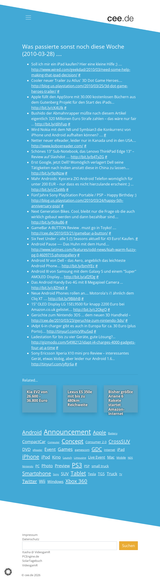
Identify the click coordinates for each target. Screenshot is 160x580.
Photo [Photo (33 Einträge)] (47, 465)
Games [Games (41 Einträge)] (65, 449)
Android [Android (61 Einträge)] (32, 432)
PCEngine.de (30, 556)
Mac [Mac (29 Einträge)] (110, 457)
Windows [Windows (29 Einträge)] (55, 481)
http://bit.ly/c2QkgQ (90, 309)
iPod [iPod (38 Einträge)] (45, 457)
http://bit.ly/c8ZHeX (47, 287)
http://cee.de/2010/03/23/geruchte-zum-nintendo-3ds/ (77, 320)
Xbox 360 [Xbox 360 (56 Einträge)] (76, 481)
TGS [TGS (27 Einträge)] (101, 473)
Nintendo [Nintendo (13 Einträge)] (27, 466)
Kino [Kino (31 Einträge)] (56, 457)
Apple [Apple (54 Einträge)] (99, 432)
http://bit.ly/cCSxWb (48, 189)
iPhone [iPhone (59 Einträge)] (30, 456)
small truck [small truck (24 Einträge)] (100, 466)
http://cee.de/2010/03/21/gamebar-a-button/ (69, 233)
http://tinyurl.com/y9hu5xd (70, 331)
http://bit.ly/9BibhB (64, 298)
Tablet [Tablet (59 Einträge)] (78, 473)
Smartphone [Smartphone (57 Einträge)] (36, 473)
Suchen (128, 545)
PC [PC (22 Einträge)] (37, 466)
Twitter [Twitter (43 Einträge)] (29, 481)
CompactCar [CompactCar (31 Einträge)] (34, 441)
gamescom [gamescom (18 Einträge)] (82, 450)
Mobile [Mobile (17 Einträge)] (121, 457)
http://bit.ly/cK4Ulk (47, 107)
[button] (8, 572)
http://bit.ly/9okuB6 (47, 222)
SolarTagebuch (32, 561)
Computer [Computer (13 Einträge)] (54, 442)
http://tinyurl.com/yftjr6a (52, 364)
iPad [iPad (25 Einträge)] (121, 449)
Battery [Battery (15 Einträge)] (112, 433)
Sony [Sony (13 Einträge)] (56, 474)
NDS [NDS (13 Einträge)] (130, 457)
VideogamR (30, 565)
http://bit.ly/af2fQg (79, 276)
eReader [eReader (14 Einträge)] (37, 450)
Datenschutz (30, 539)
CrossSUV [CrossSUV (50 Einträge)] (119, 441)
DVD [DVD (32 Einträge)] (26, 449)
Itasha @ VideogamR (36, 552)
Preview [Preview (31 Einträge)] (62, 465)
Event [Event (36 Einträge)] (50, 449)
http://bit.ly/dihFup (51, 124)
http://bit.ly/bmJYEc (78, 265)
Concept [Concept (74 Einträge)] (72, 441)
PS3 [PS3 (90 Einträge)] (77, 465)
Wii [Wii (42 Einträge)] (42, 481)
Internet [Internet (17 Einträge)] (109, 450)
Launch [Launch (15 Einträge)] (67, 457)
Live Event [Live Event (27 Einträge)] (96, 457)
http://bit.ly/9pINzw (47, 173)
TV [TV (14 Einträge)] (120, 474)
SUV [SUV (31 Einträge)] (65, 473)
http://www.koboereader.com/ (57, 145)
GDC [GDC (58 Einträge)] (97, 448)
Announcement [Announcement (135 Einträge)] (67, 431)
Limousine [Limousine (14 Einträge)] (80, 457)
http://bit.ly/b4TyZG (87, 156)
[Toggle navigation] (28, 17)
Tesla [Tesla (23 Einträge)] (92, 474)
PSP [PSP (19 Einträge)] (87, 466)
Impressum (30, 535)
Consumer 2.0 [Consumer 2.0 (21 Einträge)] (96, 442)
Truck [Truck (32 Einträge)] (112, 473)
